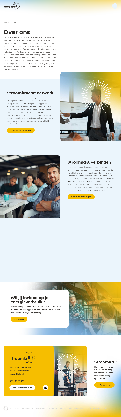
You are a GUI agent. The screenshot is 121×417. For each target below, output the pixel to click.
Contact (20, 319)
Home (6, 23)
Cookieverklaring (27, 408)
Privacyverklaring (41, 408)
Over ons (15, 23)
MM (106, 408)
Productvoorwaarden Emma (78, 408)
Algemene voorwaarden (57, 408)
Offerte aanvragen (82, 197)
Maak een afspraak (22, 130)
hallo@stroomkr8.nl (22, 388)
